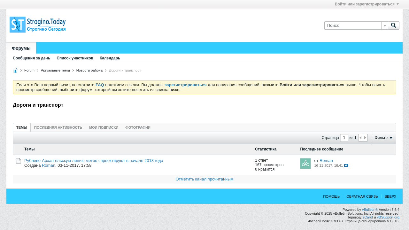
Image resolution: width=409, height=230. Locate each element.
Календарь (110, 58)
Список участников (75, 58)
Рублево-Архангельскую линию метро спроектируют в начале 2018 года (93, 160)
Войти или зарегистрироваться (367, 4)
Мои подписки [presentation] (103, 127)
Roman (48, 165)
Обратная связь (362, 196)
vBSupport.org (388, 217)
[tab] (22, 127)
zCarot (368, 217)
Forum (29, 70)
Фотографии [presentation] (137, 127)
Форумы (21, 48)
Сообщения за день (31, 58)
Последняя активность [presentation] (58, 127)
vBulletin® (370, 209)
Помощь (331, 196)
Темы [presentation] (21, 127)
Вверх (390, 196)
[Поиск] (356, 25)
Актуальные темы (55, 70)
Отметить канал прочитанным (204, 179)
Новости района (89, 70)
